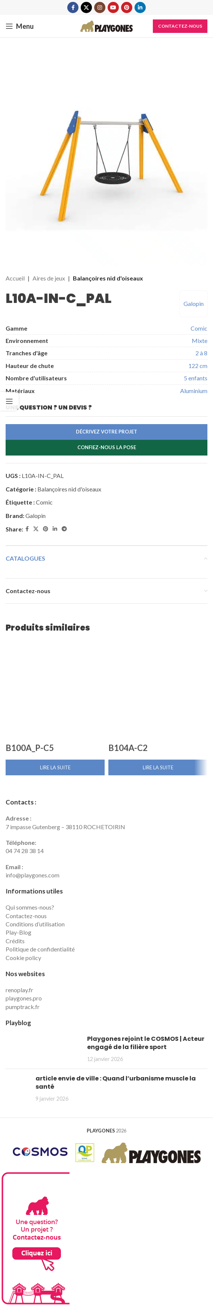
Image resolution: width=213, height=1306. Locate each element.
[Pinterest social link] (126, 7)
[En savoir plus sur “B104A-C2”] (157, 767)
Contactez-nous (180, 26)
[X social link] (86, 7)
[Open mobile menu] (19, 26)
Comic (199, 328)
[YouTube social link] (113, 7)
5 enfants (195, 377)
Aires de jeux (49, 278)
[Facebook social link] (72, 7)
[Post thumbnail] (43, 1049)
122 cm (197, 365)
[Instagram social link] (99, 7)
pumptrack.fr (23, 1006)
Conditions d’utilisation (35, 924)
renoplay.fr (19, 989)
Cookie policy (23, 957)
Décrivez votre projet (106, 432)
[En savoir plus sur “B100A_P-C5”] (55, 767)
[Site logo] (106, 25)
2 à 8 (201, 352)
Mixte (199, 340)
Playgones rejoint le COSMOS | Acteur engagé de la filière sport (145, 1042)
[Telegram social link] (64, 529)
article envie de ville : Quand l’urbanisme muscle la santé (116, 1082)
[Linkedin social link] (140, 7)
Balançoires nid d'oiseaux (108, 278)
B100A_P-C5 (30, 748)
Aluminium (193, 390)
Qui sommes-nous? (30, 907)
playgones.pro (24, 998)
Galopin (193, 303)
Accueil (15, 278)
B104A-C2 (128, 748)
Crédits (15, 940)
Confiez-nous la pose (106, 447)
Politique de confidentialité (40, 949)
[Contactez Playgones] (35, 1238)
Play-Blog (18, 932)
